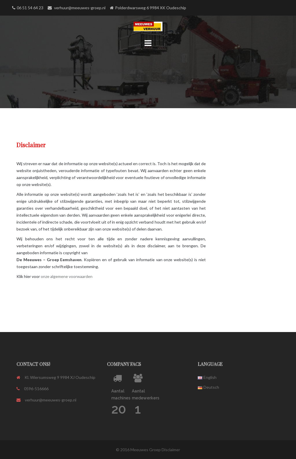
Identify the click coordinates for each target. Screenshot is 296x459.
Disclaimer (171, 449)
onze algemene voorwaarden (66, 276)
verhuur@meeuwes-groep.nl (50, 399)
